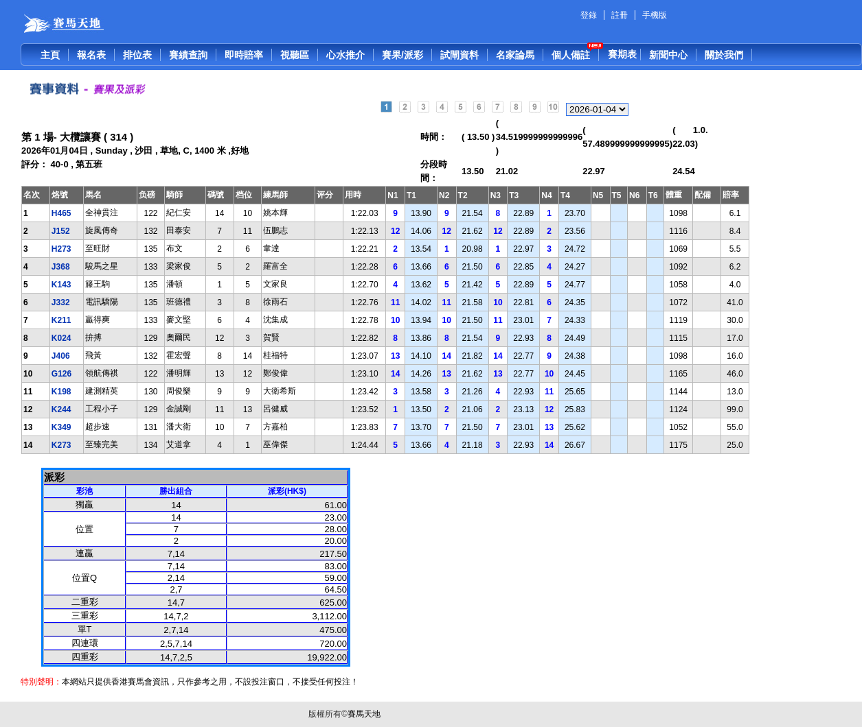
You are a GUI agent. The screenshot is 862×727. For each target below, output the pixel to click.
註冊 (619, 15)
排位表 (137, 54)
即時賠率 (244, 54)
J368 (61, 267)
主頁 (50, 54)
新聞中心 (668, 54)
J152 (61, 231)
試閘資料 (459, 54)
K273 (61, 445)
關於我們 (724, 54)
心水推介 (345, 54)
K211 (61, 320)
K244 (61, 409)
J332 (61, 302)
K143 (61, 284)
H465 (61, 213)
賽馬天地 (364, 714)
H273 (61, 249)
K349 (61, 427)
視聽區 (294, 54)
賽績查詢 (188, 54)
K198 (61, 391)
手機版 (654, 15)
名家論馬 (515, 54)
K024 (61, 338)
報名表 (91, 54)
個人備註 (571, 54)
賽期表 (622, 54)
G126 (61, 374)
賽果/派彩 (402, 54)
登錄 (588, 15)
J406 (61, 356)
